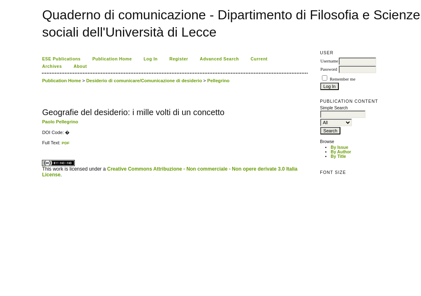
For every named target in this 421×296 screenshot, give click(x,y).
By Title (338, 156)
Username (329, 61)
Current (259, 59)
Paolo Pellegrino (60, 121)
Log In (150, 59)
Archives (52, 66)
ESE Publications (61, 59)
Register (178, 59)
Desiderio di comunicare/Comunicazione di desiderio (144, 80)
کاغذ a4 (42, 145)
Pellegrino (218, 80)
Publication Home (112, 59)
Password (328, 69)
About (80, 66)
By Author (341, 152)
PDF (65, 143)
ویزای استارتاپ (44, 145)
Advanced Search (219, 59)
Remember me (342, 79)
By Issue (339, 147)
